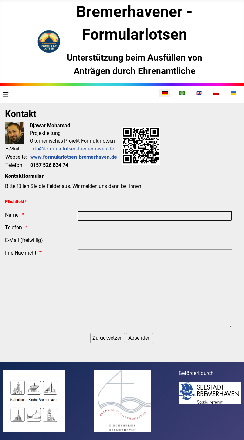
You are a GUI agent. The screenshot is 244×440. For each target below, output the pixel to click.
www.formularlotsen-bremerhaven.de (73, 157)
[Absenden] (139, 338)
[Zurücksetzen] (107, 338)
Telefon (13, 227)
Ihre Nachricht (20, 253)
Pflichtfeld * (16, 201)
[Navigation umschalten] (6, 94)
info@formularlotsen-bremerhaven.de (72, 149)
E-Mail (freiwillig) (24, 240)
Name (11, 215)
